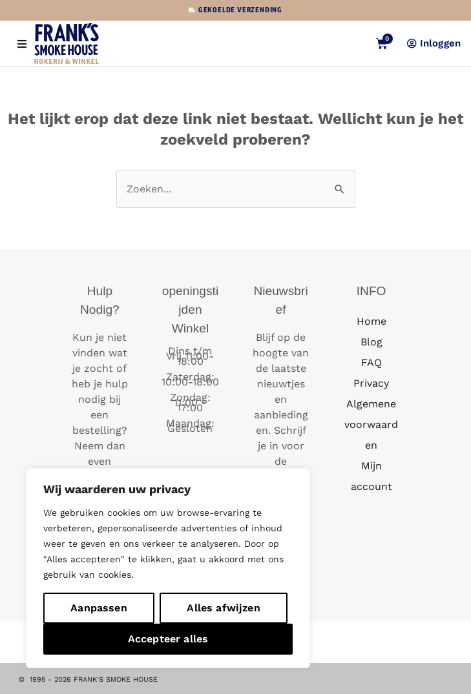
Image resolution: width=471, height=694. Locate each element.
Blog (371, 342)
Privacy (371, 383)
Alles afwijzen (223, 608)
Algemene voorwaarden (371, 424)
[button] (21, 43)
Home (371, 321)
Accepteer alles (168, 639)
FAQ (371, 362)
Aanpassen (98, 608)
